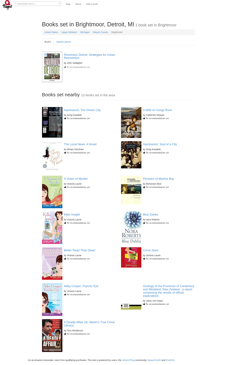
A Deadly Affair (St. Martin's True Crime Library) (89, 324)
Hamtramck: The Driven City (82, 110)
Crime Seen (150, 250)
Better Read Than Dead (79, 250)
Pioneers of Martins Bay (158, 178)
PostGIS (170, 360)
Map (68, 4)
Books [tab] (48, 42)
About (78, 4)
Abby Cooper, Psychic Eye (81, 286)
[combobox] (38, 3)
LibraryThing (128, 360)
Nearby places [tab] (63, 42)
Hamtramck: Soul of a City (160, 144)
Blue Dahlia (150, 214)
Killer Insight (72, 214)
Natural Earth (154, 360)
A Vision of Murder (76, 178)
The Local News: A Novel (80, 144)
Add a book (92, 4)
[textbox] (38, 3)
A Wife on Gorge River (157, 110)
